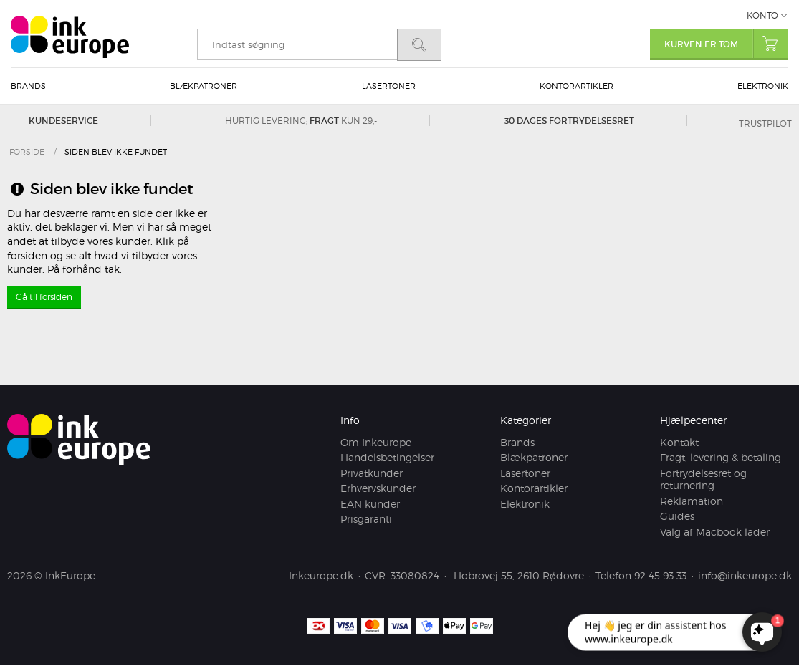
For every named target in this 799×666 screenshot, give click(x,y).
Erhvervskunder (378, 489)
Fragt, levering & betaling (720, 458)
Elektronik (762, 86)
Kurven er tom (726, 43)
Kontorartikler (576, 86)
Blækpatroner (203, 86)
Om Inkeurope (375, 442)
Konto (762, 15)
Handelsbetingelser (387, 458)
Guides (677, 517)
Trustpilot (765, 123)
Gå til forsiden (44, 296)
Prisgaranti (366, 519)
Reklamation (691, 501)
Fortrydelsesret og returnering (703, 479)
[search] (297, 44)
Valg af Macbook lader (715, 532)
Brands (28, 86)
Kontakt (679, 442)
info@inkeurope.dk (745, 576)
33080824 (415, 576)
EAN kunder (370, 504)
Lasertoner (389, 86)
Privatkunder (371, 473)
